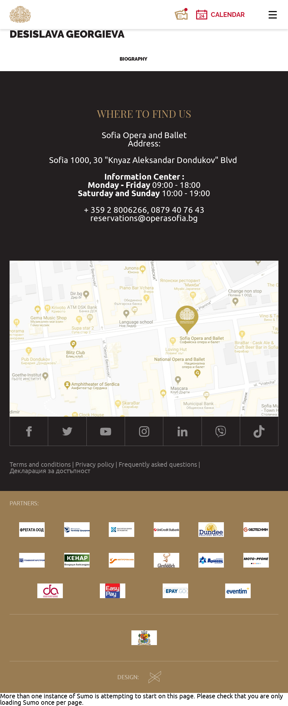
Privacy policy (94, 464)
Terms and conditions (40, 464)
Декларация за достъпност (50, 471)
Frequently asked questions (158, 464)
